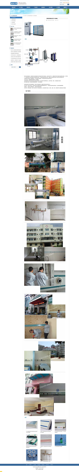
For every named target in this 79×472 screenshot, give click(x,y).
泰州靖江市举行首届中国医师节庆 (16, 56)
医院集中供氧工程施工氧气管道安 (16, 61)
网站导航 (64, 0)
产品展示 (36, 7)
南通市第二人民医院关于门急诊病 (16, 60)
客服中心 (65, 7)
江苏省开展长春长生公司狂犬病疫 (16, 58)
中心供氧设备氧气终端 (29, 461)
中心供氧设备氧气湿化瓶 (58, 446)
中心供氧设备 (14, 17)
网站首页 (61, 0)
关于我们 (21, 7)
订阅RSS (51, 464)
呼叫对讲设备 (14, 20)
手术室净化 (13, 22)
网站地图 (39, 464)
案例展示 (43, 7)
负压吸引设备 (14, 19)
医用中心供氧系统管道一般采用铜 (16, 51)
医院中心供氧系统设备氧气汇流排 (45, 461)
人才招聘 (58, 7)
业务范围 (50, 7)
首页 (25, 15)
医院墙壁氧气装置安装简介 (15, 53)
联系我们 (43, 464)
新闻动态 (28, 7)
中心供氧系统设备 (14, 15)
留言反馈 (67, 0)
